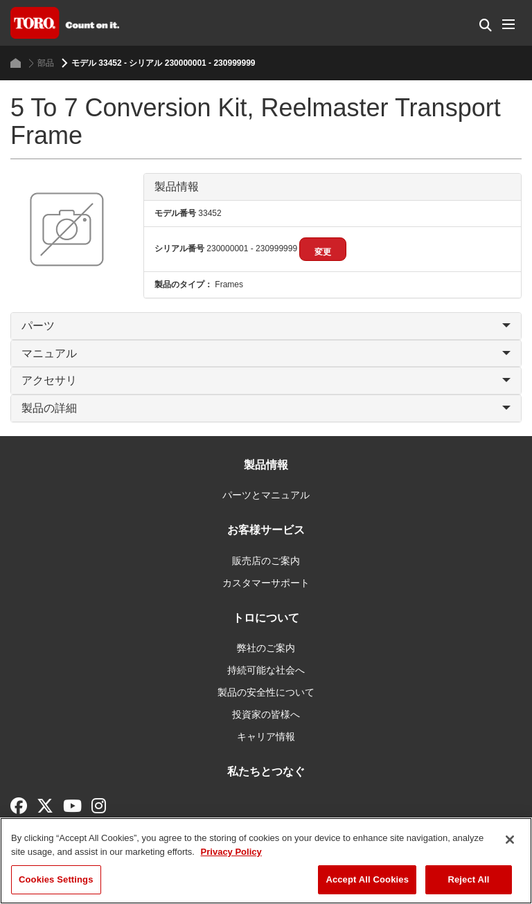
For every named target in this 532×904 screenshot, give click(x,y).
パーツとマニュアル (266, 494)
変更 (322, 252)
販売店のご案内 (266, 560)
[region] (266, 860)
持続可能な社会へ (266, 670)
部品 (41, 63)
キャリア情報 (266, 736)
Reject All (468, 879)
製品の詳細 (266, 408)
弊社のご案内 (266, 647)
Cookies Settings (56, 879)
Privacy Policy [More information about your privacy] (231, 852)
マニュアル (266, 353)
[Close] (510, 839)
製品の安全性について (266, 692)
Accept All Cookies (367, 879)
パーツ (266, 326)
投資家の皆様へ (266, 714)
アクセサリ (266, 380)
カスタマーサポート (266, 582)
